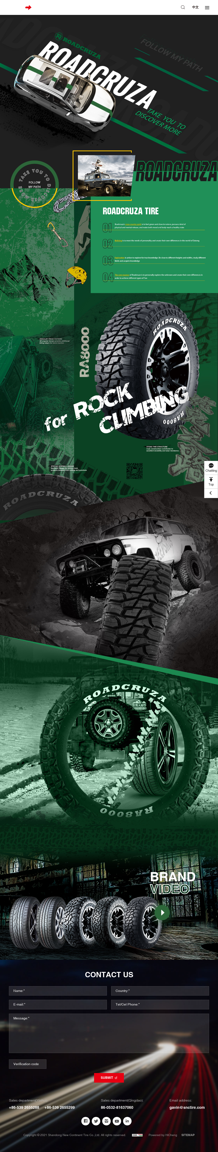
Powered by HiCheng (163, 1135)
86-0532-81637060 (117, 1107)
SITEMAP (188, 1135)
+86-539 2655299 (59, 1107)
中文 (195, 7)
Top (211, 485)
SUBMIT (107, 1078)
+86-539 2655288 (24, 1107)
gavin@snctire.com (187, 1107)
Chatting (211, 471)
